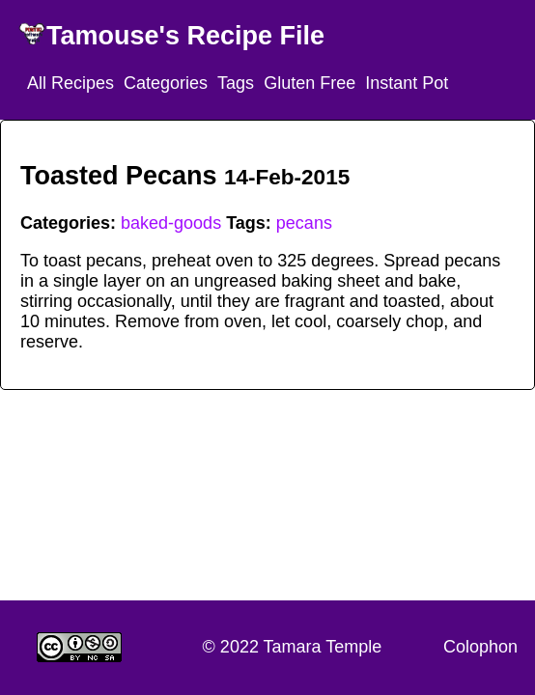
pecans (304, 223)
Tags (235, 83)
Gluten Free (309, 83)
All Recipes (70, 83)
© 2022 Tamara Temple (292, 646)
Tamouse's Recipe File (185, 35)
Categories (166, 83)
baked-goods (171, 223)
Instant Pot (406, 83)
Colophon (480, 646)
